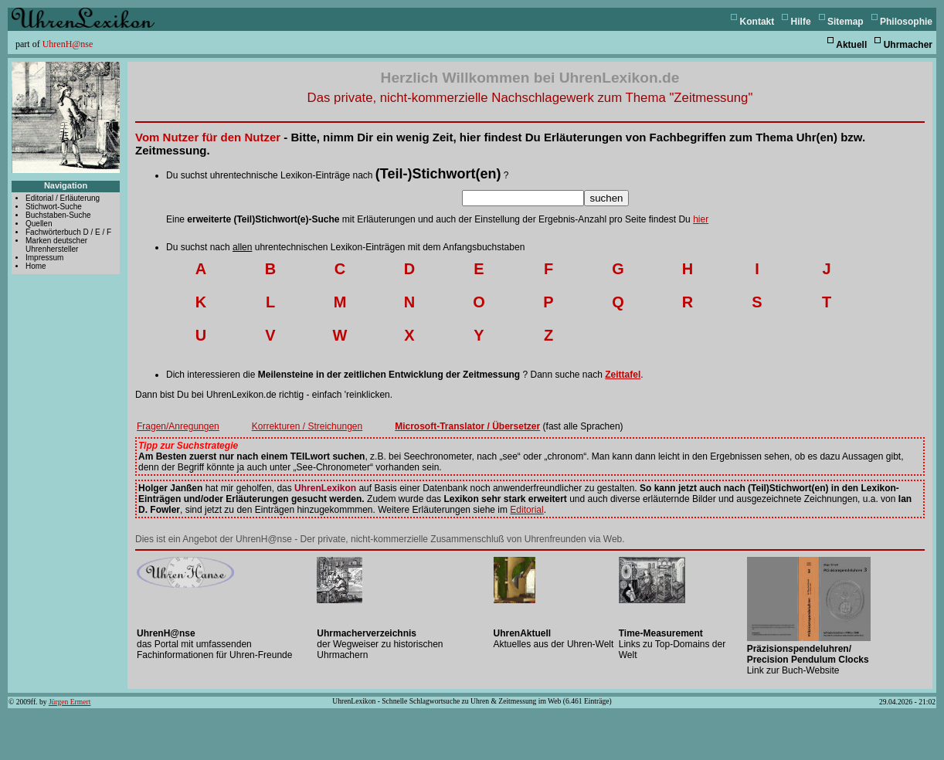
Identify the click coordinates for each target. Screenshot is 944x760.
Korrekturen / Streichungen (307, 426)
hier (700, 219)
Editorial (526, 509)
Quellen (38, 223)
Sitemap (845, 21)
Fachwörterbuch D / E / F (68, 232)
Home (35, 266)
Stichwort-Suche (53, 206)
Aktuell (851, 44)
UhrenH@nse (67, 44)
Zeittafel (622, 374)
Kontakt (757, 21)
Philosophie (906, 21)
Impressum (44, 257)
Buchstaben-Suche (58, 215)
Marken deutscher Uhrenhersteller (56, 244)
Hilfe (801, 21)
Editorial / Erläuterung (62, 198)
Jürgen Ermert (69, 701)
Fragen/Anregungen (178, 426)
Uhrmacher (908, 44)
